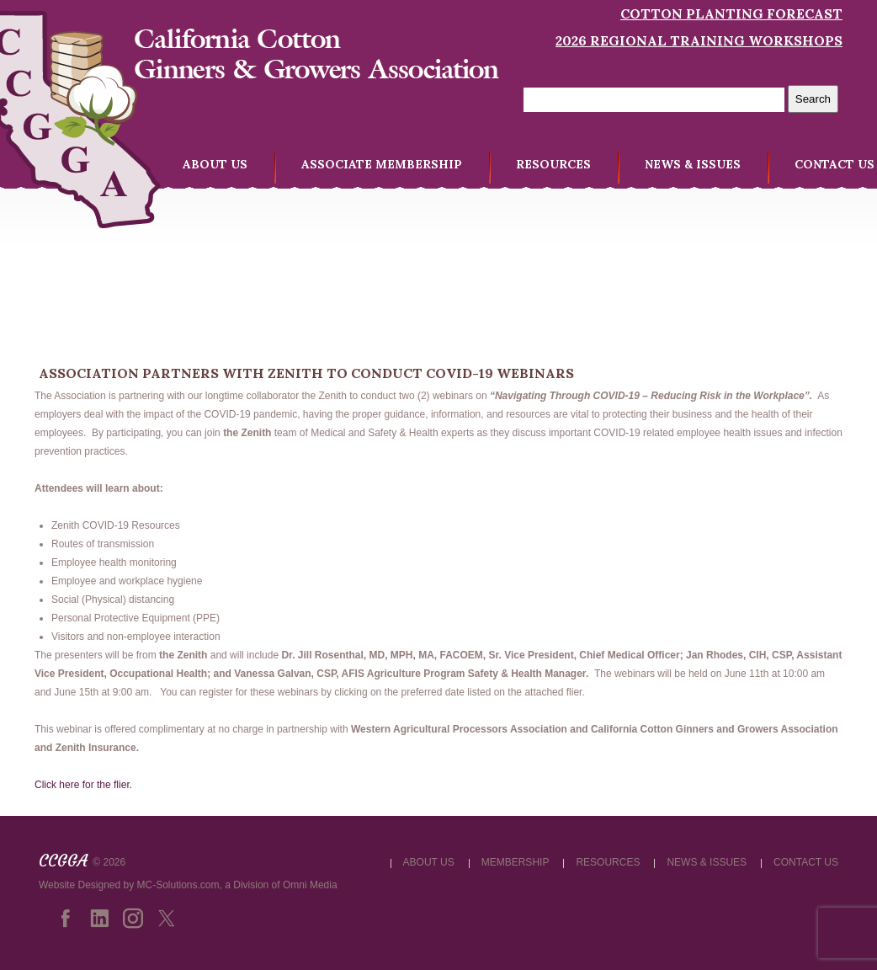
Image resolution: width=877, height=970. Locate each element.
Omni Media (310, 885)
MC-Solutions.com (178, 885)
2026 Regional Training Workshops (698, 40)
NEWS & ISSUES (693, 164)
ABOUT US (215, 164)
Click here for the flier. (83, 785)
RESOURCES (553, 164)
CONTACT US (834, 164)
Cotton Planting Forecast (731, 13)
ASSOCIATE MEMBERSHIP (381, 164)
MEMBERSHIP (515, 862)
